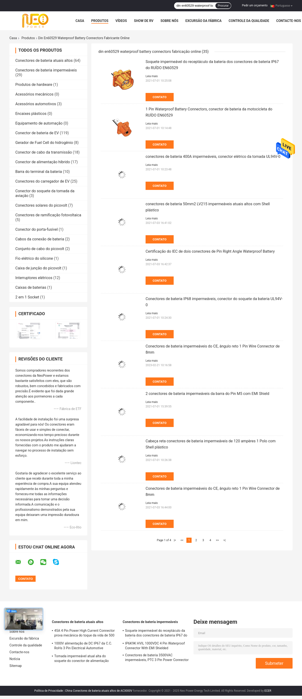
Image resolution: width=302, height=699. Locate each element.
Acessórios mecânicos (34, 94)
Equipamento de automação (39, 123)
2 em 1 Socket (27, 297)
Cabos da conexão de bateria (39, 239)
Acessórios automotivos (35, 104)
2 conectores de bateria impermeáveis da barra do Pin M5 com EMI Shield (207, 393)
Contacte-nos (288, 21)
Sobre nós (169, 21)
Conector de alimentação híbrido (42, 162)
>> (217, 540)
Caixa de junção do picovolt (38, 268)
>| (224, 540)
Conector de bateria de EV (37, 133)
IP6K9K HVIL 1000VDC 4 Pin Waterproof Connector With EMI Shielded (155, 645)
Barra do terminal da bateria (38, 171)
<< (181, 540)
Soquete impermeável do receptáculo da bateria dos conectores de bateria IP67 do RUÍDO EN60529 (156, 634)
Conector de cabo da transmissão (43, 152)
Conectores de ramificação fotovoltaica (48, 215)
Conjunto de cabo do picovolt (39, 249)
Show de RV (143, 21)
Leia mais (152, 76)
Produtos (100, 21)
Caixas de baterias (30, 287)
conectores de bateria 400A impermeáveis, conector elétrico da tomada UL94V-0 (213, 156)
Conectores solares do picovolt (41, 205)
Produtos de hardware (33, 84)
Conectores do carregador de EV (42, 181)
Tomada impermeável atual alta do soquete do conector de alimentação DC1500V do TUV (81, 659)
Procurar (223, 5)
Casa (80, 21)
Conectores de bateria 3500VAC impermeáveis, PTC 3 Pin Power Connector (157, 657)
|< (175, 540)
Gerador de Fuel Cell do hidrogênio (44, 142)
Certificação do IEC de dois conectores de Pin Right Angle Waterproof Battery (210, 251)
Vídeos (121, 21)
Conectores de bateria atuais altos (44, 60)
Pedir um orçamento (255, 5)
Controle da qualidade (249, 21)
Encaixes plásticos (30, 113)
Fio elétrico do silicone (34, 258)
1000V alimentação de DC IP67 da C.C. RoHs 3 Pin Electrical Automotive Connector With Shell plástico (83, 646)
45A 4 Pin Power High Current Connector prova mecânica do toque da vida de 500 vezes (84, 634)
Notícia (14, 659)
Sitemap (15, 666)
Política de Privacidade (48, 690)
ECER (267, 690)
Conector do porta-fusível (36, 229)
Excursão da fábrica (203, 21)
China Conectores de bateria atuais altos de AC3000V (98, 690)
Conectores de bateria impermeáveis (46, 70)
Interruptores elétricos (33, 278)
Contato (160, 97)
